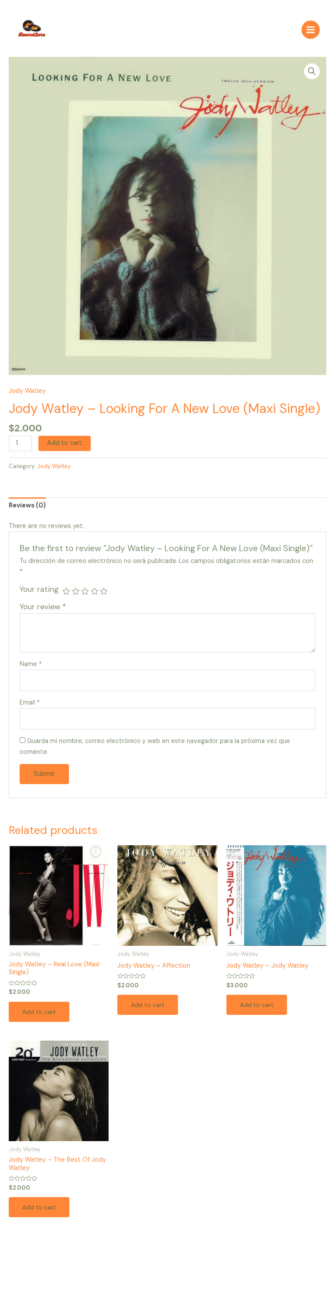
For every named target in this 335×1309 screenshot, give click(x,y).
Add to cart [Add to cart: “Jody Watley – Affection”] (148, 1008)
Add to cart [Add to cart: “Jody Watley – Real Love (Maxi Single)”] (40, 1015)
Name (31, 667)
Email (30, 706)
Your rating (39, 593)
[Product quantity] (20, 447)
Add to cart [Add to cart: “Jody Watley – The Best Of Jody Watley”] (40, 1212)
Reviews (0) (27, 509)
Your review (43, 610)
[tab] (27, 509)
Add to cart (64, 447)
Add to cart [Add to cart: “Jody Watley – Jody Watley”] (257, 1008)
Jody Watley (27, 394)
